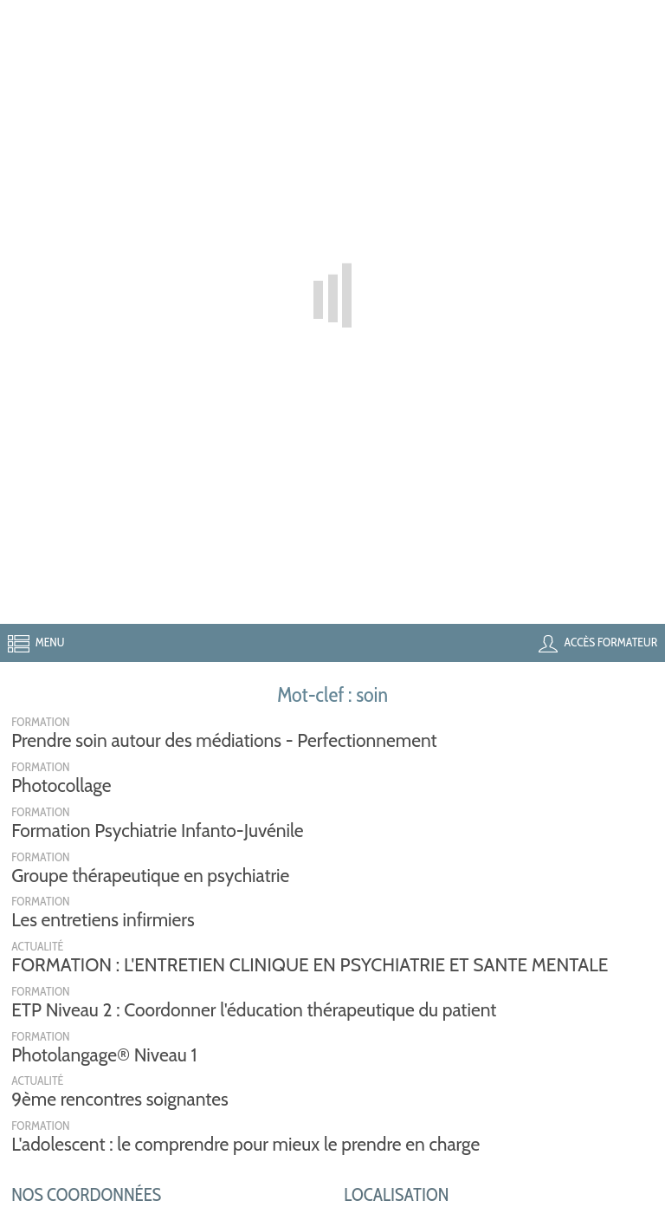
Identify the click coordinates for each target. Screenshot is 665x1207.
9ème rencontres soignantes (120, 1099)
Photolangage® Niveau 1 (104, 1055)
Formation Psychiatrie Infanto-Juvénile (157, 830)
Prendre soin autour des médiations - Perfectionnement (223, 740)
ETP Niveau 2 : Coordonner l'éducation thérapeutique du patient (253, 1010)
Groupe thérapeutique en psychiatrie (150, 875)
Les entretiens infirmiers (103, 920)
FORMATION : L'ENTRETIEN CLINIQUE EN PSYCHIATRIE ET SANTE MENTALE (309, 965)
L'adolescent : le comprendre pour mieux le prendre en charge (245, 1144)
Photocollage (61, 785)
